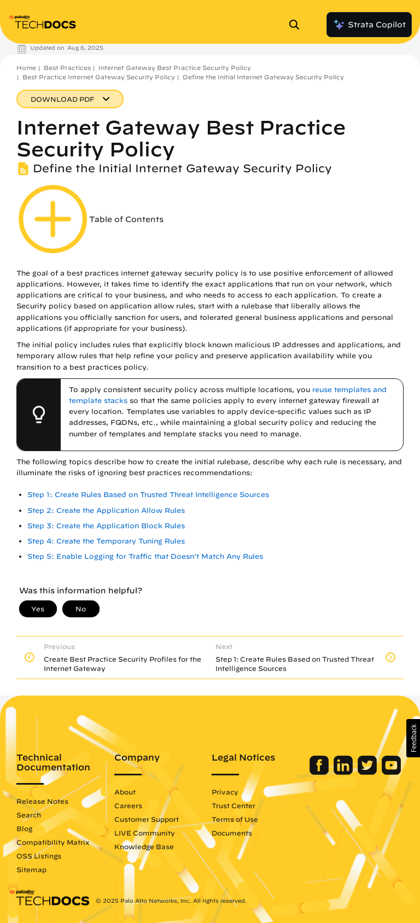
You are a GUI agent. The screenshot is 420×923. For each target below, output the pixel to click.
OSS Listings (38, 856)
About (125, 792)
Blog (24, 828)
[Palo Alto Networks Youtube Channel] (391, 772)
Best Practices (67, 67)
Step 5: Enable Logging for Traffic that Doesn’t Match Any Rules (145, 556)
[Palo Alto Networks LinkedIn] (344, 772)
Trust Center (233, 805)
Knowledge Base (144, 846)
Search (28, 815)
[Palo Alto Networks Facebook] (320, 772)
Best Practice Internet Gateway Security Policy (98, 76)
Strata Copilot (369, 24)
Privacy (225, 792)
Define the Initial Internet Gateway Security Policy (263, 76)
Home (26, 67)
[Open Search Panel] (297, 25)
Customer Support (146, 819)
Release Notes (42, 801)
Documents (232, 833)
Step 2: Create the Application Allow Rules (106, 510)
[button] (413, 738)
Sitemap (31, 869)
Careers (128, 805)
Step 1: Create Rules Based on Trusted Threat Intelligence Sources (148, 494)
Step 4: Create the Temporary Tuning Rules (106, 541)
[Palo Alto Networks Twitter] (368, 772)
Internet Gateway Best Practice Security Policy (174, 67)
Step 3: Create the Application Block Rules (106, 526)
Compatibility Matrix (52, 842)
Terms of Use (235, 819)
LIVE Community (144, 833)
